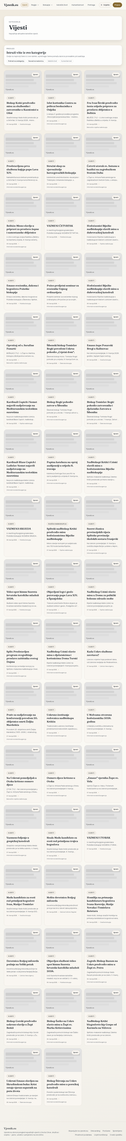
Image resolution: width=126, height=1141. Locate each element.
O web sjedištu (116, 1135)
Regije (35, 5)
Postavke (106, 1131)
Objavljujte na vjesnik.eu (78, 1131)
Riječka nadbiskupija (57, 524)
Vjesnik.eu (11, 5)
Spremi (35, 74)
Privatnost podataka (83, 1135)
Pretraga (91, 5)
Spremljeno (117, 1131)
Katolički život (62, 5)
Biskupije (48, 5)
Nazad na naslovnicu (36, 61)
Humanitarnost (78, 5)
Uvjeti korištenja (100, 1135)
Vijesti (24, 5)
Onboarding (95, 1131)
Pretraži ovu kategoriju (16, 61)
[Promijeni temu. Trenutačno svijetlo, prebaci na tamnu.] (105, 4)
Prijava (117, 5)
